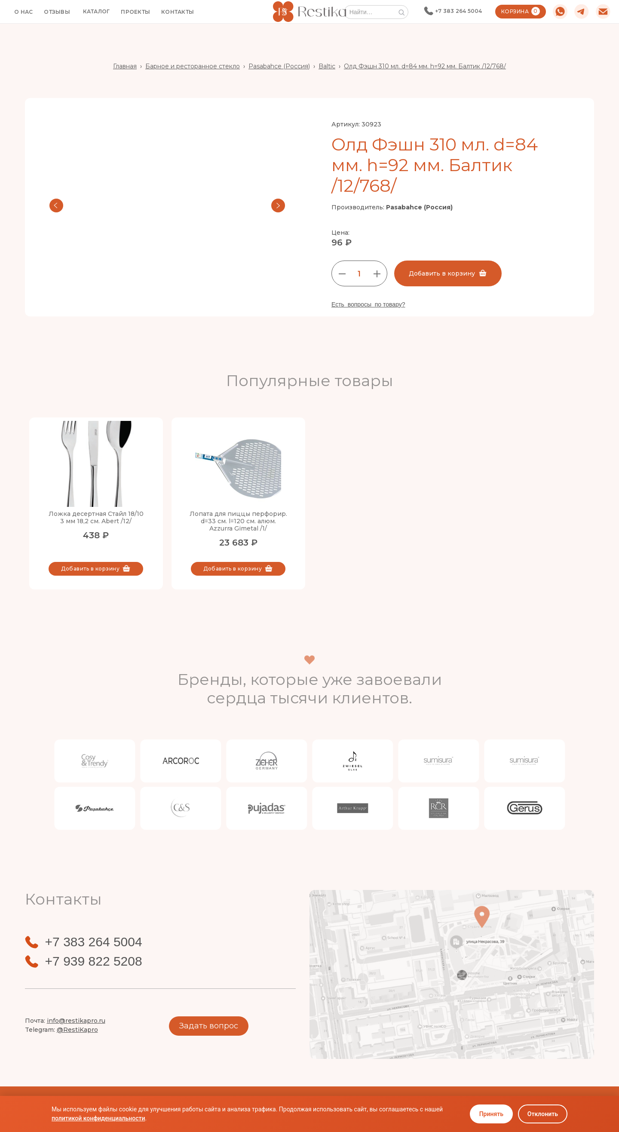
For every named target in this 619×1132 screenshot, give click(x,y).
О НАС (23, 12)
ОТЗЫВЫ (57, 12)
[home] (309, 11)
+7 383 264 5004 (458, 11)
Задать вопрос (208, 1026)
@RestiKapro (77, 1030)
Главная (125, 66)
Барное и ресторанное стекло (192, 66)
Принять (491, 1114)
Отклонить (542, 1114)
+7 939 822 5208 (93, 961)
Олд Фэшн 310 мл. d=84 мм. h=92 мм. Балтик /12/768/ (425, 66)
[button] (96, 11)
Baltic (327, 66)
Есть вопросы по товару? (368, 304)
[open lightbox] (167, 205)
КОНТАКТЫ (177, 12)
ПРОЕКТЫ (135, 12)
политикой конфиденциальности (98, 1118)
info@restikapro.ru (76, 1021)
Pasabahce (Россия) (279, 66)
